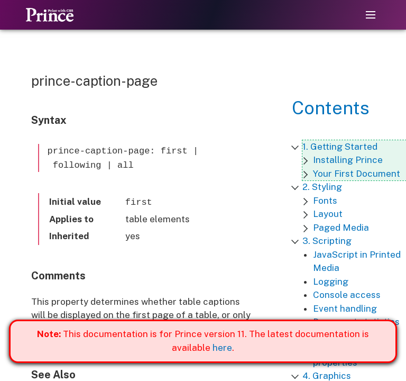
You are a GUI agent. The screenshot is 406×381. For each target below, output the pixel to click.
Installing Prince (348, 160)
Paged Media (341, 227)
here (222, 347)
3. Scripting (327, 240)
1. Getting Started (339, 146)
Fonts (325, 200)
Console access (347, 294)
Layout (328, 213)
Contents (331, 108)
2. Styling (322, 187)
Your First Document (356, 173)
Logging (330, 281)
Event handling (345, 308)
